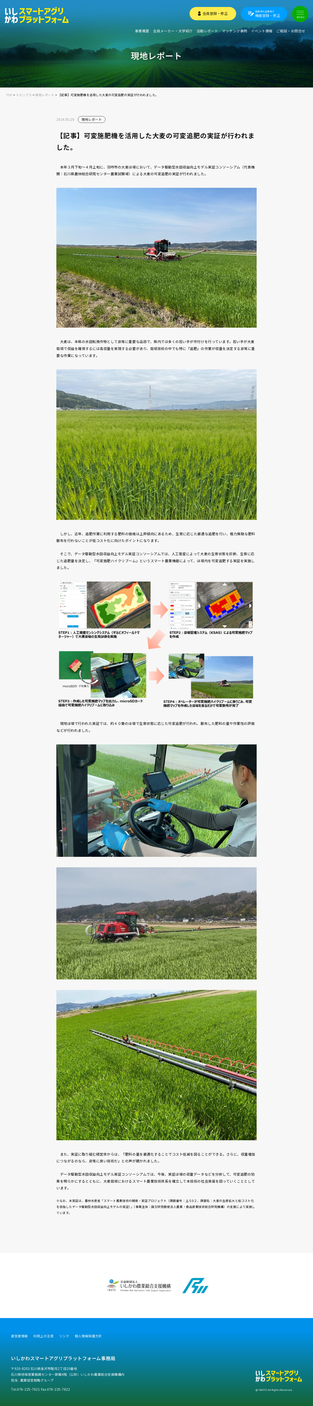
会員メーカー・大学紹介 (173, 30)
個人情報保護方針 (88, 1336)
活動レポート (207, 30)
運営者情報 (19, 1336)
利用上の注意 (43, 1336)
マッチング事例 (234, 30)
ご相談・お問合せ (290, 30)
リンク (64, 1336)
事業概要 (142, 30)
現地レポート (92, 119)
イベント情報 (262, 30)
